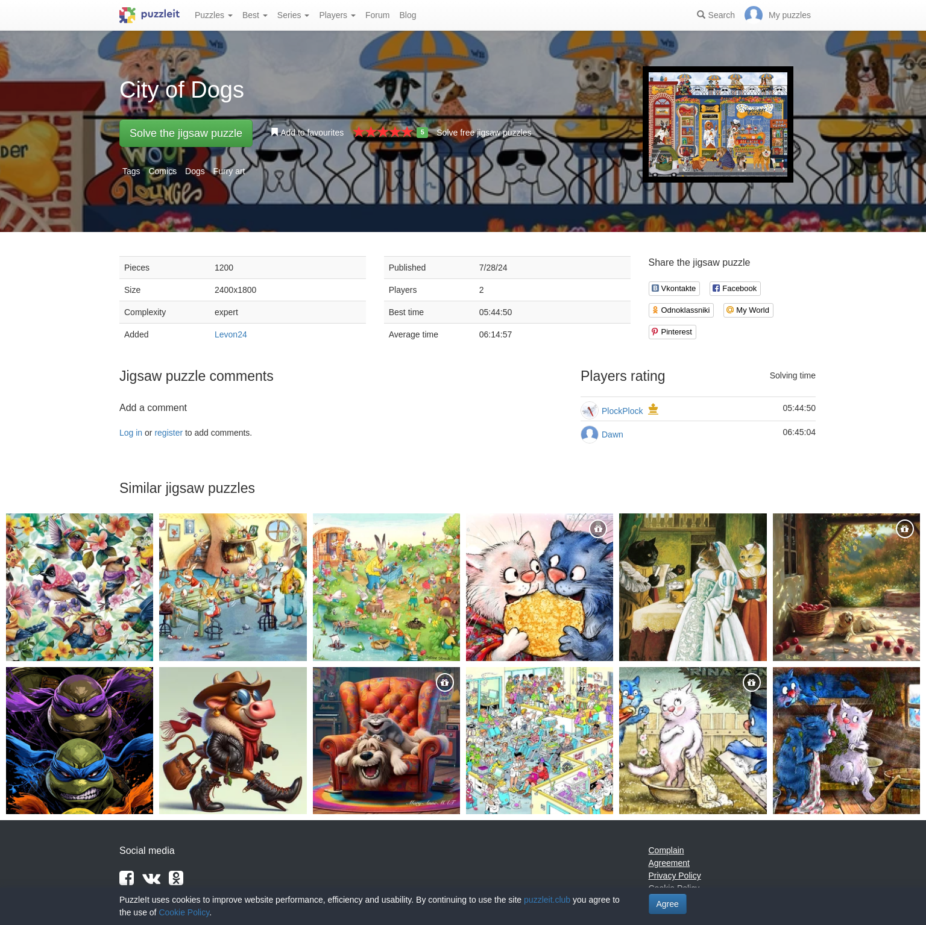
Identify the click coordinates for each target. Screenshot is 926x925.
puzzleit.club (547, 900)
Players (337, 15)
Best (255, 15)
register (168, 432)
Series (293, 15)
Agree (668, 904)
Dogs (195, 171)
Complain (666, 850)
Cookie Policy (184, 912)
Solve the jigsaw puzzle (186, 133)
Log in (130, 432)
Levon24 (231, 334)
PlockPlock (622, 411)
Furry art (229, 171)
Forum (377, 15)
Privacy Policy (675, 875)
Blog (407, 15)
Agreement (669, 863)
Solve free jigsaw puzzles (483, 132)
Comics (162, 171)
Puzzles (214, 15)
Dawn (612, 434)
